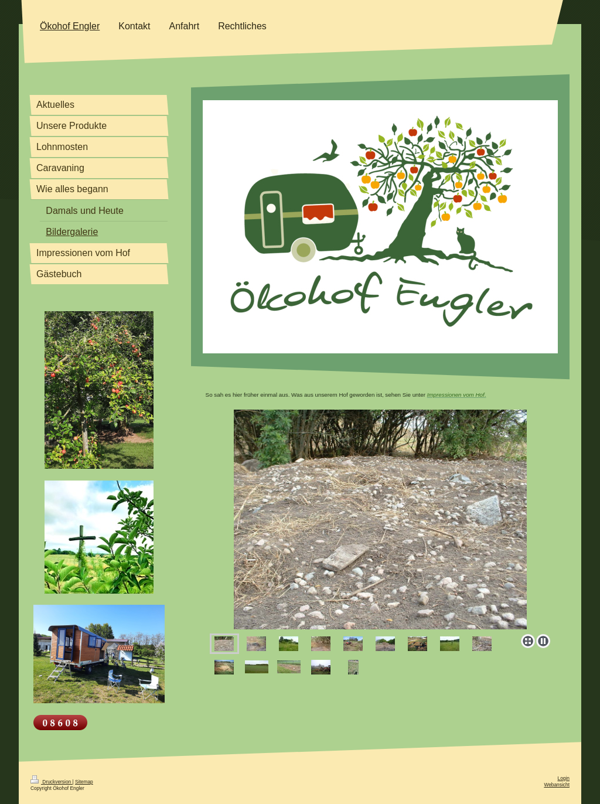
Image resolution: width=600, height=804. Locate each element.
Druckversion (51, 782)
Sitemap (84, 782)
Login (564, 778)
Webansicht (557, 785)
